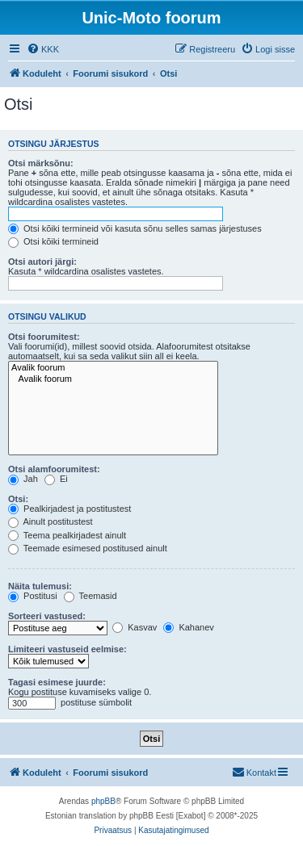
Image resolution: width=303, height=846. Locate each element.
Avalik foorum (113, 368)
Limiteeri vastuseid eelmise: (67, 649)
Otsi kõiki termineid (53, 241)
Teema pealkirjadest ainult (67, 535)
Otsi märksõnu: (41, 163)
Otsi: (18, 499)
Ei (56, 479)
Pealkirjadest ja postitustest (69, 508)
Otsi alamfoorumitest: (54, 469)
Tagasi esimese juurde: (57, 682)
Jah (23, 479)
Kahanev (188, 627)
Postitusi (32, 596)
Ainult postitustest (50, 521)
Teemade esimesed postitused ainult (87, 548)
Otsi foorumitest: (44, 336)
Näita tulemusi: (40, 586)
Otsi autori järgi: (42, 261)
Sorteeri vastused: (47, 616)
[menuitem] (43, 49)
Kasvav (134, 627)
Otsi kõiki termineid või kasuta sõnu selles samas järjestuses (135, 228)
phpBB (103, 801)
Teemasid (90, 596)
